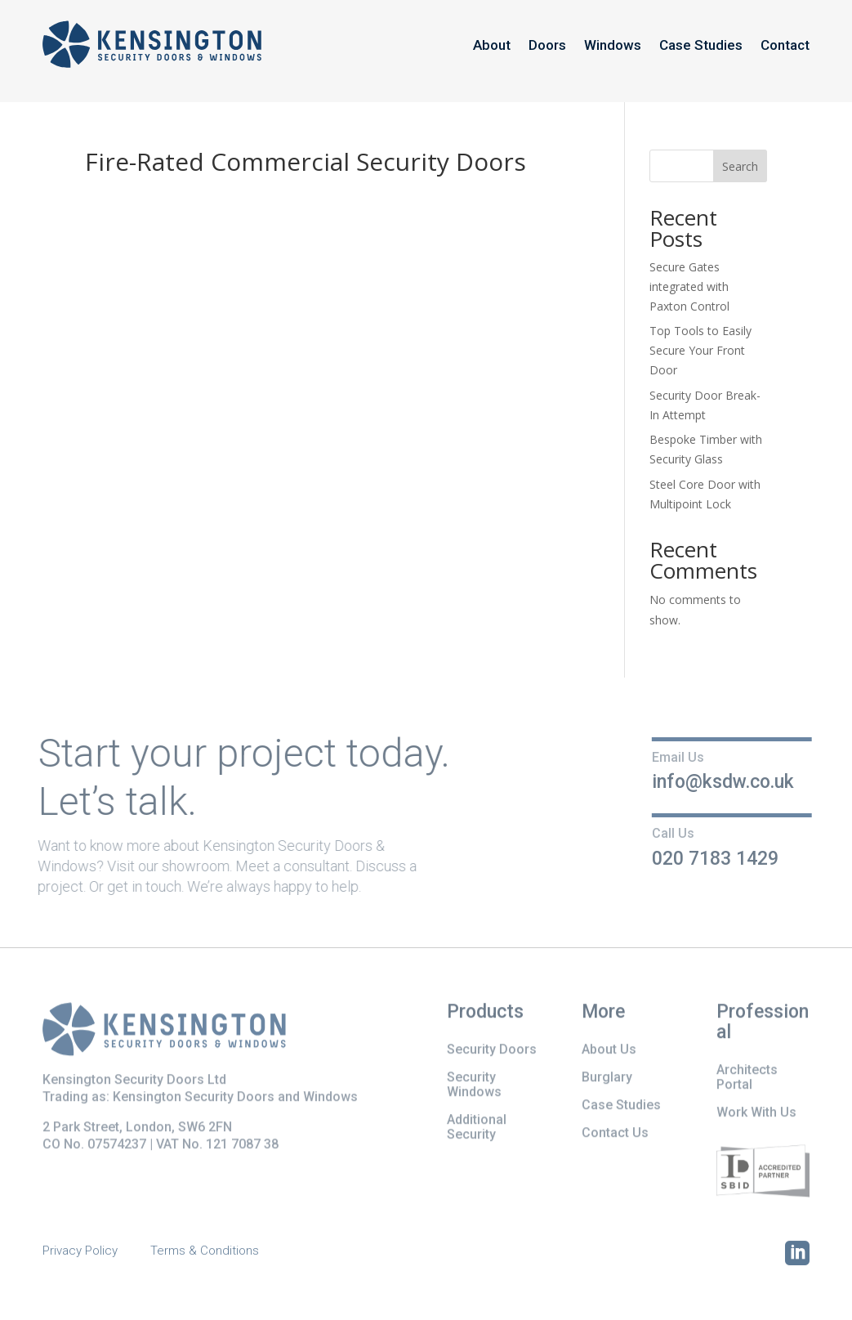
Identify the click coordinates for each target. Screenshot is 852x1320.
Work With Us (756, 1113)
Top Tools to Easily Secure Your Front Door (700, 350)
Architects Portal (747, 1078)
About (492, 45)
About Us (609, 1050)
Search (740, 166)
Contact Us (615, 1134)
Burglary (607, 1078)
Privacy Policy (80, 1251)
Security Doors (492, 1050)
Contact (785, 45)
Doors (547, 45)
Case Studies (701, 45)
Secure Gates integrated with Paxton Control (689, 286)
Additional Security (476, 1128)
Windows (612, 45)
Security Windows (474, 1086)
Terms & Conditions (204, 1251)
